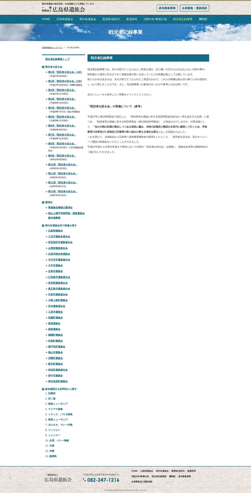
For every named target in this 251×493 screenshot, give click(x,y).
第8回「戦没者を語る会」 (62, 143)
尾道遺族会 (54, 323)
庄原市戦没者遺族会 (59, 254)
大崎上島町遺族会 (58, 300)
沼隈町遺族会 (55, 358)
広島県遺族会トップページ (52, 48)
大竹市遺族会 (55, 265)
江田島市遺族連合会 (59, 277)
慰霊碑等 (131, 19)
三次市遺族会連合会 (59, 236)
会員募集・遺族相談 (194, 8)
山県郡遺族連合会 (58, 248)
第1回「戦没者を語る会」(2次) (65, 81)
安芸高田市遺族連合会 (60, 242)
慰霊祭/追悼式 (111, 19)
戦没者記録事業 (183, 19)
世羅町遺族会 (55, 317)
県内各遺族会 (87, 19)
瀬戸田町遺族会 (56, 346)
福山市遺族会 (55, 352)
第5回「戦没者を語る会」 (62, 116)
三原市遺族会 (55, 311)
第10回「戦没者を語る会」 (63, 164)
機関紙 (203, 19)
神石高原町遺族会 (58, 381)
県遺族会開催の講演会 (60, 207)
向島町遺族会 (55, 340)
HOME (46, 19)
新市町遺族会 (55, 363)
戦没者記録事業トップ (57, 59)
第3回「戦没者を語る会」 (62, 99)
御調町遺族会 (55, 334)
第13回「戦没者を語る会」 (63, 191)
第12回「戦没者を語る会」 (63, 182)
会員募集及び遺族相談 (141, 482)
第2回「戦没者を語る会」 (62, 90)
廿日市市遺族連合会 (59, 259)
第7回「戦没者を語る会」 (62, 134)
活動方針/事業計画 (155, 19)
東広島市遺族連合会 (59, 288)
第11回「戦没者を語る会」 (63, 173)
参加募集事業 (167, 8)
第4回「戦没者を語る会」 (62, 107)
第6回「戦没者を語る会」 (62, 125)
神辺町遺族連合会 (58, 369)
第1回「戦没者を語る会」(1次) (65, 72)
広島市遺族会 (55, 271)
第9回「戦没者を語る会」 (62, 155)
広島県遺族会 (64, 19)
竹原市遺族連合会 (58, 294)
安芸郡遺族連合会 (58, 282)
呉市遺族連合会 (56, 306)
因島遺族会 (54, 329)
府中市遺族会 (55, 375)
